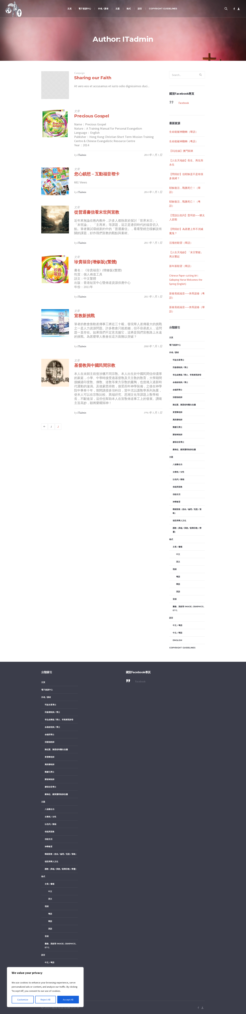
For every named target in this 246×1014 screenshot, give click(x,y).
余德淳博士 (177, 390)
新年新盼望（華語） (181, 266)
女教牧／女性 (178, 472)
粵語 (178, 576)
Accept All (68, 999)
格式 (171, 539)
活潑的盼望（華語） (181, 242)
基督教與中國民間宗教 (94, 365)
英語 (178, 591)
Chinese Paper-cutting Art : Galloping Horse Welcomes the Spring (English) (185, 280)
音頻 (175, 599)
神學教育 (176, 502)
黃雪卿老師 (177, 412)
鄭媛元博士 (177, 427)
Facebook (183, 103)
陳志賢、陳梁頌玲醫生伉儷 (184, 404)
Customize (22, 999)
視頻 (175, 569)
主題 (171, 457)
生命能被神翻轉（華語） (183, 131)
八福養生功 (177, 464)
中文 (178, 554)
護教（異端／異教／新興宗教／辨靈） (187, 530)
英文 (178, 561)
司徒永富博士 (178, 360)
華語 (178, 584)
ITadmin (81, 155)
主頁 (171, 337)
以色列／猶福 (178, 479)
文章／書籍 (177, 547)
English (177, 640)
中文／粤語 (177, 625)
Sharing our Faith (92, 77)
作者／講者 (174, 352)
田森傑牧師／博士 (180, 367)
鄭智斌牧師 (177, 434)
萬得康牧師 (177, 419)
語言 (171, 618)
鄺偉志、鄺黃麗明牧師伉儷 (184, 449)
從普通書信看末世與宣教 (96, 212)
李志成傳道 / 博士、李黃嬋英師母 (187, 375)
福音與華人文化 (179, 520)
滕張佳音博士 (178, 442)
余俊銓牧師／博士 (180, 382)
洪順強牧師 (177, 397)
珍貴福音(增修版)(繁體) (95, 261)
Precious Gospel (91, 115)
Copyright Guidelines (182, 647)
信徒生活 (176, 494)
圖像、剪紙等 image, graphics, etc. (188, 608)
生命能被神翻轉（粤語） (183, 141)
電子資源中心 (175, 345)
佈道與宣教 (177, 487)
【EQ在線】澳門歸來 (181, 150)
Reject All (45, 999)
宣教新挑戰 (84, 315)
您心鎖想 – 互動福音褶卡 (96, 173)
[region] (45, 987)
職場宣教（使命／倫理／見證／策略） (187, 511)
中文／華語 (177, 633)
